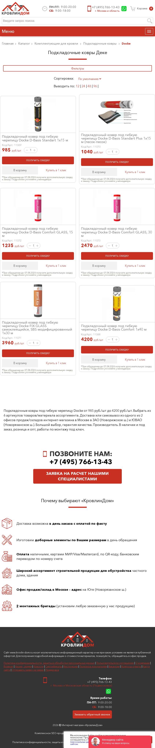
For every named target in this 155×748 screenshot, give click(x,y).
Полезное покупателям (93, 666)
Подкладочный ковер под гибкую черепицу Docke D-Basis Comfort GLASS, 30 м (116, 232)
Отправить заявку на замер (28, 669)
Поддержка (52, 669)
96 (95, 86)
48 (89, 86)
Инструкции (71, 666)
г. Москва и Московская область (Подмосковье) (81, 685)
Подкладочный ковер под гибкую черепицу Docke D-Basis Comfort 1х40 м (114, 327)
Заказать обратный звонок (92, 714)
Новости (38, 666)
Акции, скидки (23, 666)
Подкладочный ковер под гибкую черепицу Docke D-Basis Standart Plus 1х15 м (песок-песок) (116, 138)
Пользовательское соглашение (115, 662)
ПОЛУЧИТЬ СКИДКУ (38, 160)
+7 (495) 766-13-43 (106, 7)
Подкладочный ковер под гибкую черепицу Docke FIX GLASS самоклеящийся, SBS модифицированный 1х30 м (37, 327)
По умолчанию (89, 79)
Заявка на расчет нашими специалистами (77, 476)
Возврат (8, 666)
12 (77, 86)
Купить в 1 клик (56, 170)
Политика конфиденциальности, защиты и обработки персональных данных (49, 662)
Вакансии (114, 666)
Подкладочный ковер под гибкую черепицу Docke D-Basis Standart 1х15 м (35, 138)
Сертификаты (53, 666)
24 (83, 86)
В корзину (20, 170)
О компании (142, 662)
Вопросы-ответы (131, 666)
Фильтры (77, 68)
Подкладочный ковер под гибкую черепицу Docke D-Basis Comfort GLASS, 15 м (37, 232)
